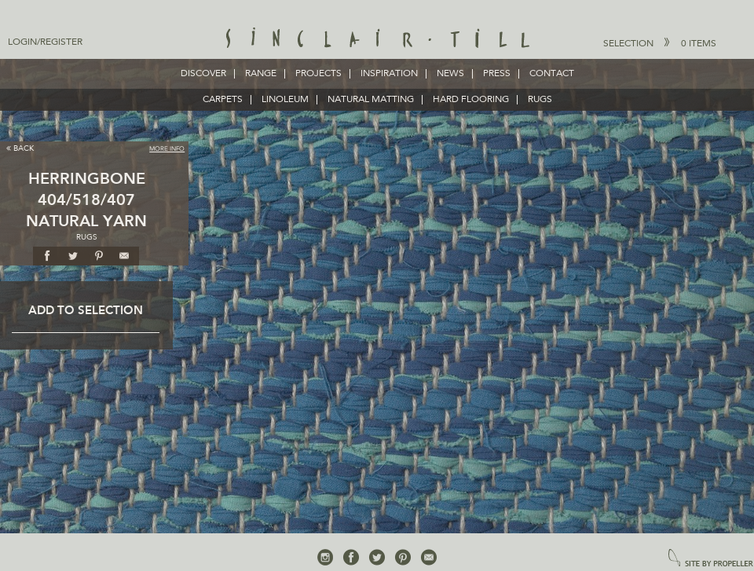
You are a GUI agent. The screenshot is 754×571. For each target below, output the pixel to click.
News (450, 74)
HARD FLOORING (471, 99)
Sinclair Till (377, 39)
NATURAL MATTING (371, 99)
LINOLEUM (285, 99)
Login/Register (45, 42)
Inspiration (389, 74)
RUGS (540, 99)
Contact (551, 74)
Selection (659, 43)
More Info (167, 149)
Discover (203, 74)
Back (20, 148)
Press (497, 74)
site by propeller (711, 559)
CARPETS (223, 99)
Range (260, 74)
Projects (318, 74)
